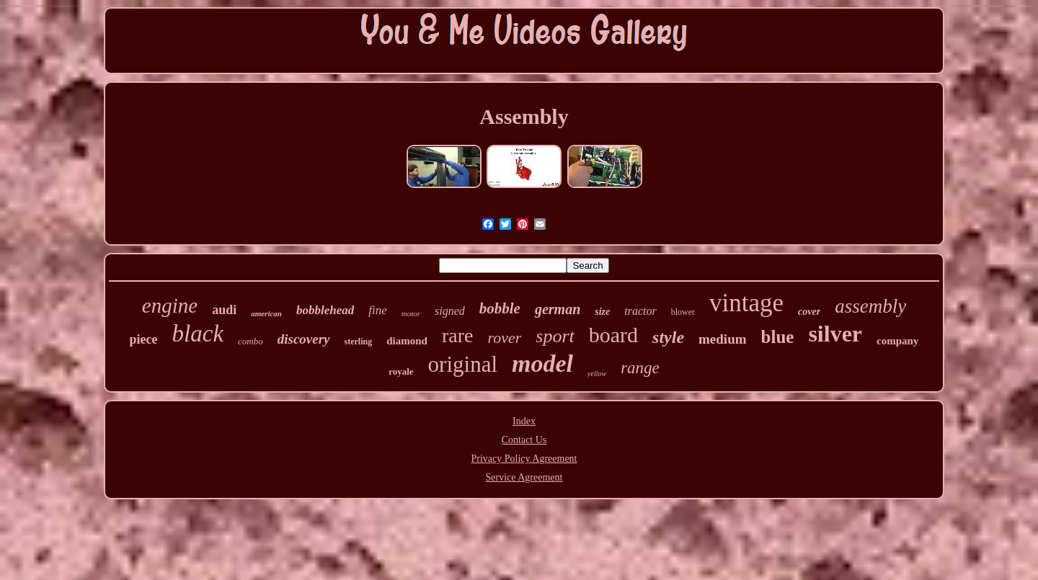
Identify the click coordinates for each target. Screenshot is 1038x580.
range (640, 368)
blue (777, 337)
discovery (304, 339)
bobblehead (325, 310)
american (266, 313)
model (542, 363)
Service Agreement (524, 477)
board (613, 335)
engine (170, 305)
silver (835, 334)
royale (401, 371)
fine (377, 310)
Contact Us (524, 439)
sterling (359, 341)
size (602, 311)
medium (722, 339)
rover (504, 338)
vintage (746, 303)
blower (683, 312)
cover (809, 311)
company (897, 341)
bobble (499, 308)
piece (144, 339)
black (197, 334)
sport (555, 336)
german (557, 309)
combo (250, 341)
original (462, 364)
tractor (640, 311)
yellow (596, 374)
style (668, 337)
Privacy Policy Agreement (524, 458)
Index (524, 421)
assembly (870, 306)
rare (458, 335)
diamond (406, 341)
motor (411, 313)
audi (224, 310)
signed (450, 311)
